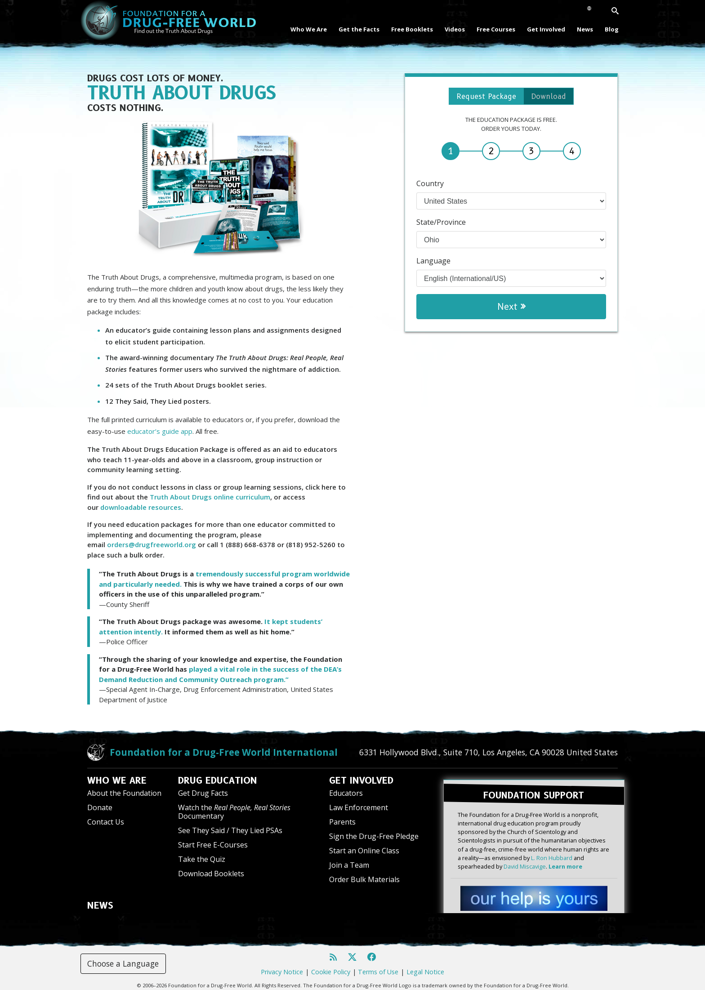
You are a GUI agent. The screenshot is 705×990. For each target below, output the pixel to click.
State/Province (441, 224)
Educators (346, 793)
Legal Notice (425, 967)
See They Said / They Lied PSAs (230, 830)
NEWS (100, 905)
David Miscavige (525, 862)
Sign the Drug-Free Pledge (374, 836)
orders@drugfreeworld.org (151, 544)
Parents (342, 822)
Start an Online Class (364, 851)
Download (554, 97)
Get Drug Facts (203, 793)
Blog (612, 29)
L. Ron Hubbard (551, 854)
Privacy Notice (282, 967)
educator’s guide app (159, 431)
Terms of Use (378, 967)
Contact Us (105, 822)
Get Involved (546, 29)
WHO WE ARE (117, 780)
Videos (455, 29)
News (585, 29)
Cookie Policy (330, 967)
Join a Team (349, 865)
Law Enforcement (358, 807)
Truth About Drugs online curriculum (210, 496)
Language (433, 263)
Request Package (483, 97)
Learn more (565, 862)
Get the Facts (359, 29)
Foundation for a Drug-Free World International (224, 752)
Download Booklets (211, 874)
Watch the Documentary (234, 812)
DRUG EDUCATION (217, 780)
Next (511, 308)
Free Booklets (412, 29)
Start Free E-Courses (213, 845)
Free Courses (496, 29)
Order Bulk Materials (364, 879)
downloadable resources (140, 507)
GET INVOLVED (361, 780)
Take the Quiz (201, 859)
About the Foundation (124, 793)
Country (430, 185)
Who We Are (308, 29)
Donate (99, 807)
